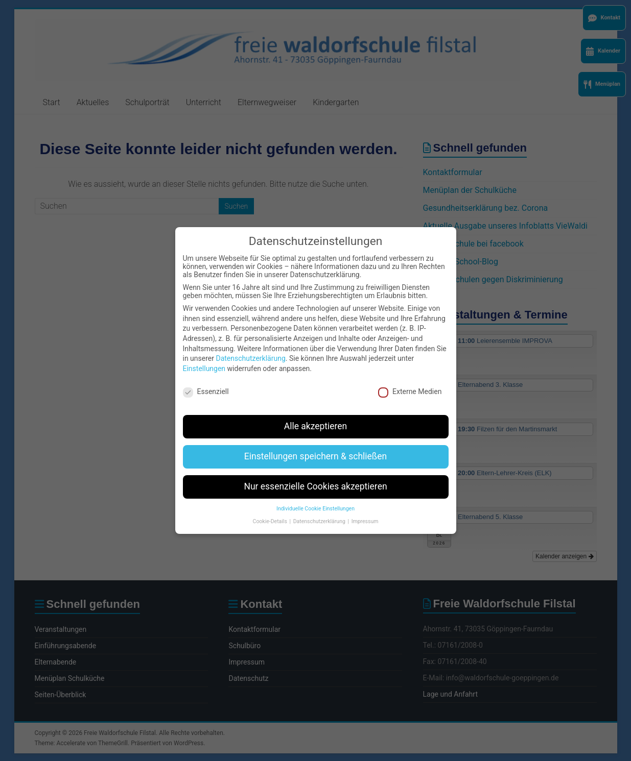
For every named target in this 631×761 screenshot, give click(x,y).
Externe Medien (409, 384)
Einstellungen (204, 361)
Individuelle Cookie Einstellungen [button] (315, 501)
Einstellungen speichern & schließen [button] (315, 449)
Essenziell (206, 384)
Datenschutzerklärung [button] (320, 513)
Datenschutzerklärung (250, 351)
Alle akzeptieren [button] (315, 419)
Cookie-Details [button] (271, 513)
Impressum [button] (365, 513)
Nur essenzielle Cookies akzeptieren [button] (315, 479)
